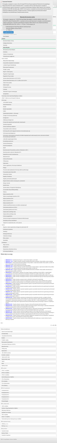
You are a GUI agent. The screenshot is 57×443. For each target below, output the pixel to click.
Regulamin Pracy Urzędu (8, 76)
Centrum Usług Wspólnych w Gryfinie (10, 408)
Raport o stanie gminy (8, 71)
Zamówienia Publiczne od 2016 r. (9, 344)
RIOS (3, 363)
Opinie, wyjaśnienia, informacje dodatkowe (12, 165)
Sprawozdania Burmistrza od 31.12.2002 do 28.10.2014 (15, 80)
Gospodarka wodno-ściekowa (9, 128)
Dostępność (6, 117)
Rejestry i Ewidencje (7, 176)
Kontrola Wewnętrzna (7, 143)
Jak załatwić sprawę (7, 102)
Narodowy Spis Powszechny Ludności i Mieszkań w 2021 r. (15, 150)
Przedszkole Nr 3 (5, 394)
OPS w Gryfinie (5, 414)
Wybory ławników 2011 (8, 202)
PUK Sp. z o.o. (5, 426)
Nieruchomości (6, 156)
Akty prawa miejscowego (8, 60)
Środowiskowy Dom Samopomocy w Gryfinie (11, 418)
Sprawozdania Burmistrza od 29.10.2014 (11, 78)
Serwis (3, 224)
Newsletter (5, 240)
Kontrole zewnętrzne (7, 145)
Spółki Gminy (6, 185)
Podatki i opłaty (6, 69)
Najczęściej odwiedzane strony (10, 249)
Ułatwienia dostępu (7, 235)
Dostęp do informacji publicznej (10, 115)
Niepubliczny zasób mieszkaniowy (10, 154)
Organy (3, 38)
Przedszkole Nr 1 (5, 390)
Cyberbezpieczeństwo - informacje (10, 113)
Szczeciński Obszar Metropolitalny (10, 189)
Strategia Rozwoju (7, 87)
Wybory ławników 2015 (8, 200)
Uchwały (5, 89)
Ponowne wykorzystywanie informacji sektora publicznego (15, 169)
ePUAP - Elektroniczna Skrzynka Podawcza (11, 98)
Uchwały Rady (5, 333)
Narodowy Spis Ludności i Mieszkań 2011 (12, 152)
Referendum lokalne (7, 174)
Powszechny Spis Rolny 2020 (9, 172)
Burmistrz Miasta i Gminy (8, 40)
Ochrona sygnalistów (7, 216)
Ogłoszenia (5, 163)
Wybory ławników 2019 (8, 198)
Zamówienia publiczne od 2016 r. (10, 207)
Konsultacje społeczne (8, 141)
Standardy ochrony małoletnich (10, 220)
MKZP (4, 147)
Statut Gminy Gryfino (7, 82)
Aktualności (5, 246)
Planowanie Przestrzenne (8, 67)
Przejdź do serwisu (8, 32)
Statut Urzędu (6, 84)
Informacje (4, 100)
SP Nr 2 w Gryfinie (5, 372)
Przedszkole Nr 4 (5, 396)
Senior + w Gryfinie (6, 416)
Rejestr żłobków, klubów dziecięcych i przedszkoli (14, 180)
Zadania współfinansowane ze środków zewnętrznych (15, 205)
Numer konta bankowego (7, 331)
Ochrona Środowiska (7, 158)
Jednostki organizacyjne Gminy (10, 139)
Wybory (4, 191)
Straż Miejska (6, 36)
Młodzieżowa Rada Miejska (9, 49)
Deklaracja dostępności (8, 119)
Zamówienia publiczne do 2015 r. (10, 209)
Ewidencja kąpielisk (7, 124)
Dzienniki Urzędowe (6, 435)
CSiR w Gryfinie (5, 406)
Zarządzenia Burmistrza (7, 335)
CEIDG (4, 111)
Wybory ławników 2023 (8, 194)
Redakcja (5, 231)
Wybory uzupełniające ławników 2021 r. (11, 196)
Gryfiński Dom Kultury (6, 412)
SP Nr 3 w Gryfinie (5, 374)
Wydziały (5, 45)
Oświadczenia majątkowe (8, 56)
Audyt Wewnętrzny (7, 104)
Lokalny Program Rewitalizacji (9, 65)
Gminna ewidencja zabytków (9, 126)
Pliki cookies (6, 238)
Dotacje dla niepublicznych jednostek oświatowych (14, 122)
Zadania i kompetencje (8, 54)
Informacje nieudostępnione (9, 133)
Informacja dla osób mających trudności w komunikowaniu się (16, 131)
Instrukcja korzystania (8, 229)
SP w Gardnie (4, 381)
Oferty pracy (5, 161)
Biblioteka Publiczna (6, 410)
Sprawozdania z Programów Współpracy (12, 187)
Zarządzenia (6, 93)
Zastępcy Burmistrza (7, 43)
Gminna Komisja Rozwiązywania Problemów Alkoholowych (16, 218)
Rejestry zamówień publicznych (10, 178)
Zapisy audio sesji (6, 357)
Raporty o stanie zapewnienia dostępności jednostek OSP (15, 227)
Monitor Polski (5, 433)
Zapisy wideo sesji (6, 359)
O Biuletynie (4, 242)
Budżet (4, 106)
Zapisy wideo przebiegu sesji (9, 214)
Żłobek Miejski (5, 401)
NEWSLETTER (5, 365)
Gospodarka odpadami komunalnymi (11, 62)
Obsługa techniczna (7, 233)
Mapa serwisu (6, 244)
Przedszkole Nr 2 (5, 392)
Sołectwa (5, 51)
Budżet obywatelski (7, 109)
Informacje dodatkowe (8, 251)
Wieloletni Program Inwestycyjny (10, 91)
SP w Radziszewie (6, 383)
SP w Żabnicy (4, 385)
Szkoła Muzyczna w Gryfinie (8, 377)
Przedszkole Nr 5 (5, 399)
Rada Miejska (6, 47)
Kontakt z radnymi (5, 355)
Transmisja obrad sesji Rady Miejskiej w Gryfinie (12, 95)
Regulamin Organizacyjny (8, 73)
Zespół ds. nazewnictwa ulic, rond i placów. (12, 222)
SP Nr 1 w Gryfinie (5, 370)
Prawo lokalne (5, 58)
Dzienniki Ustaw (5, 431)
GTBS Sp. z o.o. (5, 423)
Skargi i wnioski (6, 183)
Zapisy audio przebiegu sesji (9, 211)
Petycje (4, 167)
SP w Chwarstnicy (5, 379)
